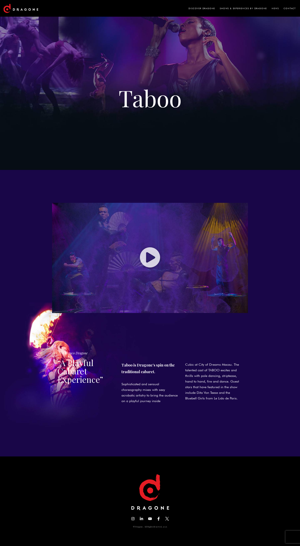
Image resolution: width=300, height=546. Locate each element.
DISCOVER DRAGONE (202, 8)
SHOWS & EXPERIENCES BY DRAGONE (243, 8)
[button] (150, 258)
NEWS (275, 8)
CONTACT (290, 8)
